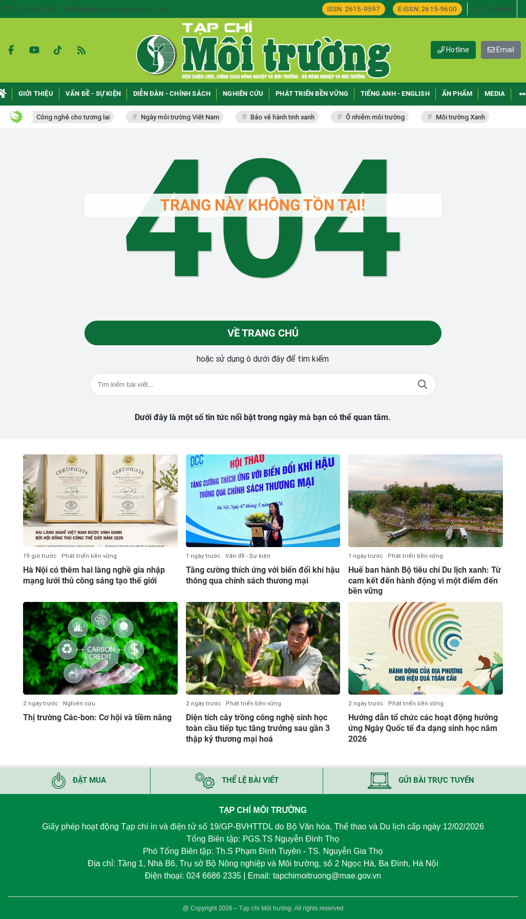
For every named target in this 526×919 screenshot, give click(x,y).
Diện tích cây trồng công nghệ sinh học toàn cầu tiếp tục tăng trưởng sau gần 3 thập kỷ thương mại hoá (258, 728)
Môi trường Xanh (465, 117)
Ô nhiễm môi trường (380, 117)
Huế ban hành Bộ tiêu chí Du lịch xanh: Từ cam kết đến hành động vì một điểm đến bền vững (424, 580)
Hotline (453, 50)
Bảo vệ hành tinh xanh (288, 117)
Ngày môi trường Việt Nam (185, 117)
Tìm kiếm (422, 384)
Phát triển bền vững (89, 556)
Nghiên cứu (79, 703)
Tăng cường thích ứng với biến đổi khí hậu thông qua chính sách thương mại (263, 575)
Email (501, 50)
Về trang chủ (263, 333)
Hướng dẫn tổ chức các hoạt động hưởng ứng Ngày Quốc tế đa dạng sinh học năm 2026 (423, 728)
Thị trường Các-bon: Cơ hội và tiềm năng (97, 717)
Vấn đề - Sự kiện (247, 556)
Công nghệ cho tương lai (78, 117)
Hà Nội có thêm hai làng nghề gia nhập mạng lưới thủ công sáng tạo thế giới (94, 575)
